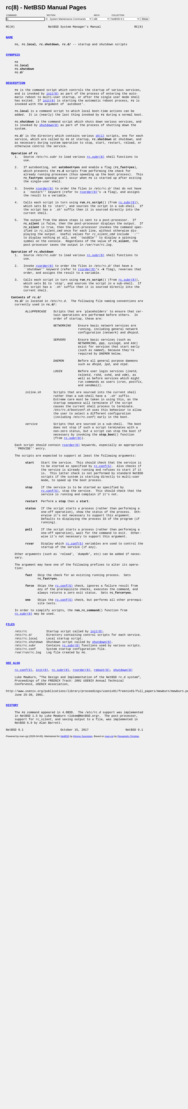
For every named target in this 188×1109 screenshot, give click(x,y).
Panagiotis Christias (128, 736)
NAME (9, 38)
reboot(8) (102, 670)
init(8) (52, 94)
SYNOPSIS (13, 55)
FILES (10, 625)
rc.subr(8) (95, 157)
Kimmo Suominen (82, 736)
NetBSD (64, 736)
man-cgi (109, 736)
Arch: (98, 15)
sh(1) (100, 136)
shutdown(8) (49, 125)
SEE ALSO (13, 663)
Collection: (118, 15)
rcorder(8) (44, 189)
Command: (12, 15)
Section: (52, 15)
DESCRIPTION (15, 83)
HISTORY (12, 705)
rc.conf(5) (102, 466)
